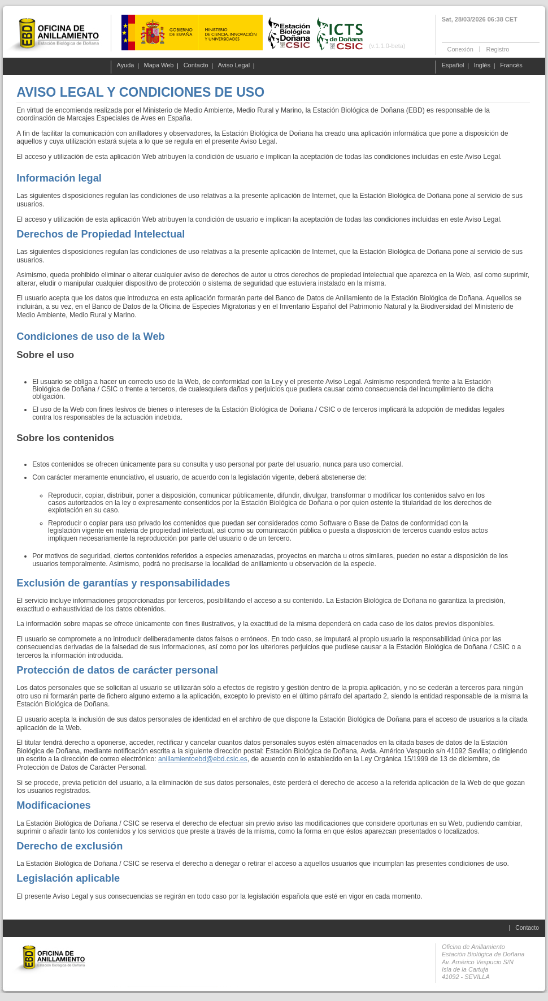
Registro (497, 48)
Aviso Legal (234, 65)
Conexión (460, 48)
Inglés (482, 65)
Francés (511, 65)
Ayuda (125, 65)
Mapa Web (159, 65)
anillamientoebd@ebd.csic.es (202, 759)
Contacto (196, 65)
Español (453, 65)
